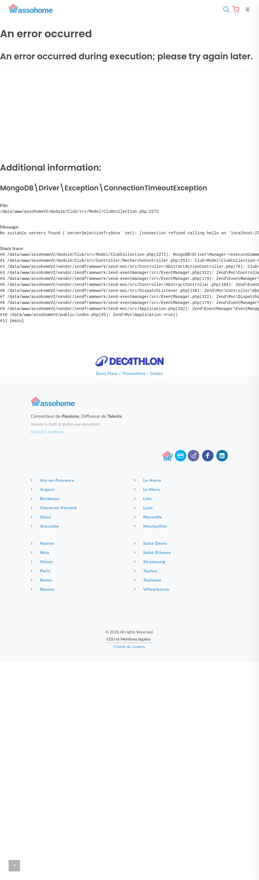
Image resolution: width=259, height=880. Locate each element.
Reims (42, 580)
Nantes (43, 543)
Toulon (146, 570)
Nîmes (42, 561)
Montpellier (151, 526)
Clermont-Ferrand (54, 507)
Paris (41, 570)
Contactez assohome (47, 432)
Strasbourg (150, 561)
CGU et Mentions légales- (129, 639)
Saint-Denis (151, 543)
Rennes (43, 589)
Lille (143, 498)
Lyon (144, 507)
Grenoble (45, 526)
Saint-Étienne (153, 552)
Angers (43, 489)
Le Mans (147, 489)
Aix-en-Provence (53, 480)
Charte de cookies (129, 646)
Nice (41, 552)
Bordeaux (46, 498)
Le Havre (148, 480)
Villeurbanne (152, 589)
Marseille (148, 517)
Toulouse (148, 580)
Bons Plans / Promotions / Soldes (129, 373)
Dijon (42, 517)
